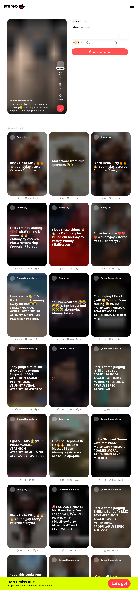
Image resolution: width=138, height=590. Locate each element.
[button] (119, 583)
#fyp (12, 110)
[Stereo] (14, 6)
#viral (41, 110)
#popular (32, 110)
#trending (20, 110)
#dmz (26, 107)
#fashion (44, 107)
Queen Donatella (21, 100)
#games (34, 107)
